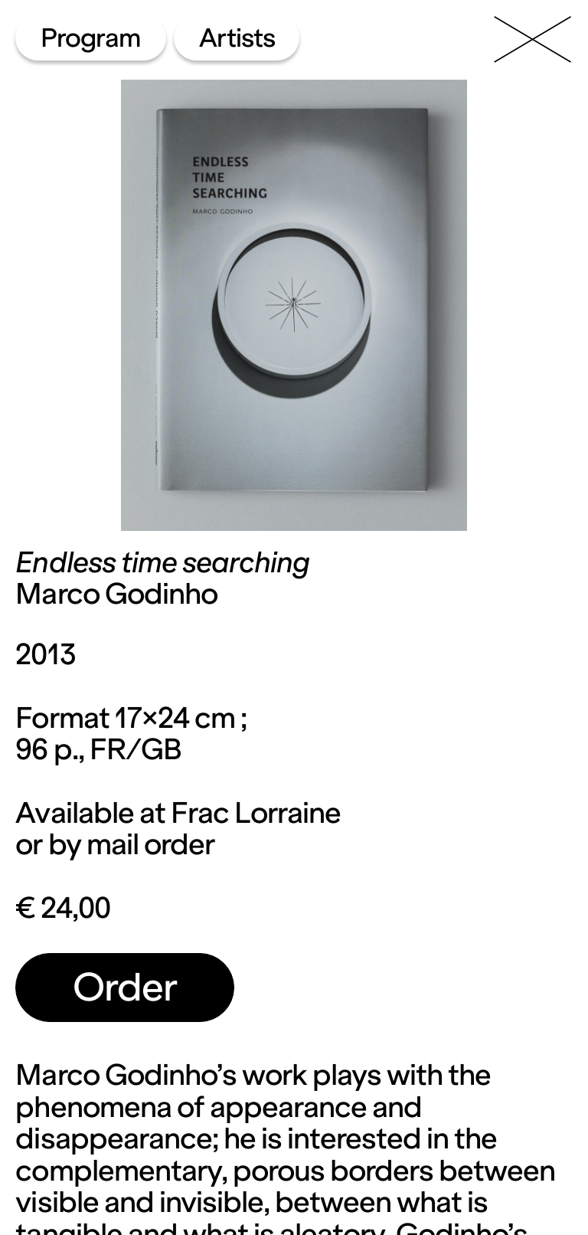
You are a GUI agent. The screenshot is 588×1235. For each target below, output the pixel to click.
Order (125, 987)
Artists (237, 38)
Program (91, 38)
